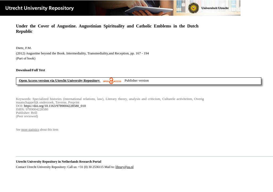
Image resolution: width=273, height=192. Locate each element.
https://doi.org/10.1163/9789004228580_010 (55, 106)
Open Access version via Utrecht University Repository (59, 80)
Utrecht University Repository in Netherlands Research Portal (58, 161)
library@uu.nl (124, 167)
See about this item (37, 129)
